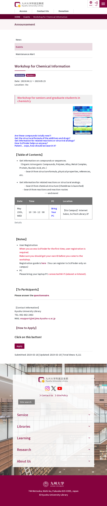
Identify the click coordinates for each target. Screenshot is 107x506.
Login (96, 5)
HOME (17, 16)
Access (23, 10)
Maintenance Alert (25, 54)
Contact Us (43, 10)
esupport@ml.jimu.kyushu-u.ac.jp (37, 318)
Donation (64, 10)
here (43, 263)
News (18, 39)
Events (27, 16)
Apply (19, 346)
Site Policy (61, 395)
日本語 (90, 5)
